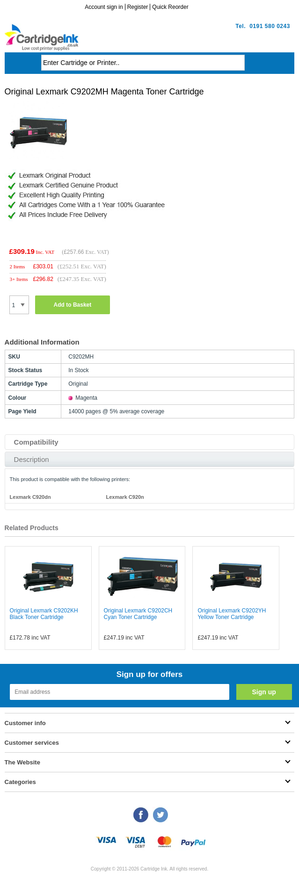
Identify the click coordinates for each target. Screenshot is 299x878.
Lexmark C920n (125, 497)
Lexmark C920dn (30, 497)
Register (137, 7)
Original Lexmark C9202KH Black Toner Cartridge (44, 613)
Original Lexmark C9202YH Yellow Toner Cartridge (231, 613)
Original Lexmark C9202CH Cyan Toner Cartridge (138, 613)
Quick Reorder (170, 7)
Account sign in (104, 7)
